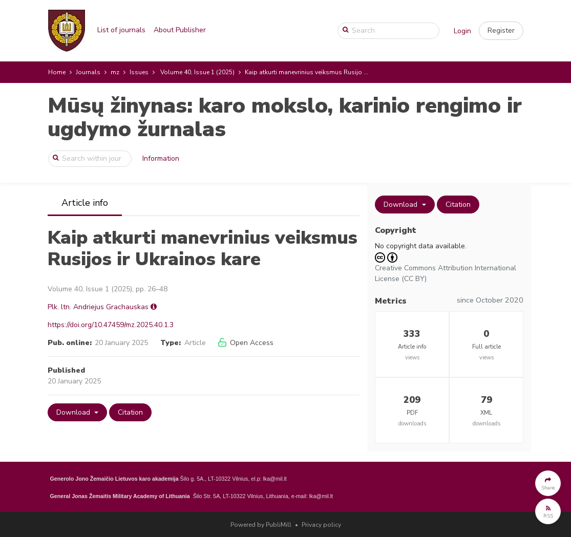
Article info (84, 203)
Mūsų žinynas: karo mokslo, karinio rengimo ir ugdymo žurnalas (285, 117)
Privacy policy (321, 525)
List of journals (121, 30)
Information (160, 158)
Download (74, 412)
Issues (139, 72)
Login (462, 31)
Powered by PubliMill (260, 525)
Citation (130, 412)
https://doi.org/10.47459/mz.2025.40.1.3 (111, 325)
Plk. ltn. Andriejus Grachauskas (98, 307)
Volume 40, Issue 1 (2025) (197, 72)
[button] (501, 31)
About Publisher (180, 30)
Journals (88, 72)
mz (115, 72)
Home (57, 72)
